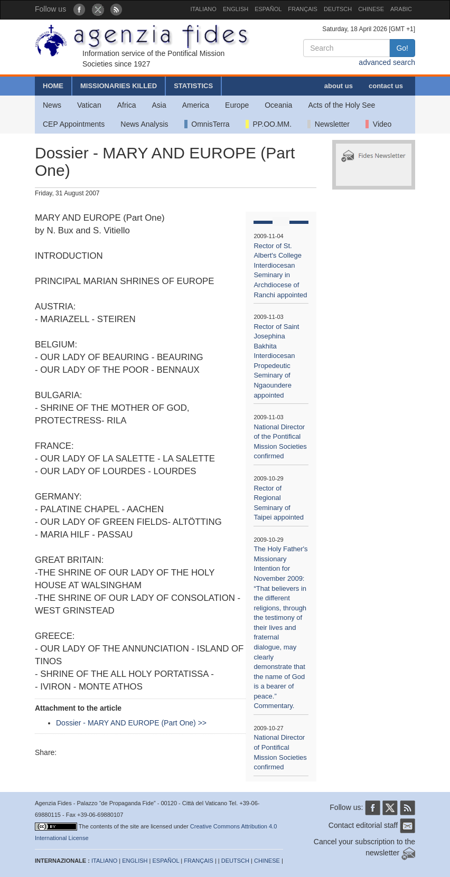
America (195, 105)
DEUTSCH (338, 9)
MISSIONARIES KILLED (118, 86)
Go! (402, 48)
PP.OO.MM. (269, 124)
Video (378, 124)
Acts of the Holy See (341, 105)
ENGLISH (235, 9)
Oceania (278, 105)
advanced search (387, 62)
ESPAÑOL (268, 9)
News (52, 105)
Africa (126, 105)
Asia (159, 105)
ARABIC (401, 9)
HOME (53, 86)
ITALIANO (204, 9)
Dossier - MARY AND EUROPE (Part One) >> (131, 723)
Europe (237, 105)
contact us (386, 86)
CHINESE (371, 9)
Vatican (89, 105)
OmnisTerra (207, 124)
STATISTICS (193, 86)
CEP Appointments (74, 124)
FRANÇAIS (302, 9)
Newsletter (328, 124)
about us (338, 86)
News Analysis (144, 124)
